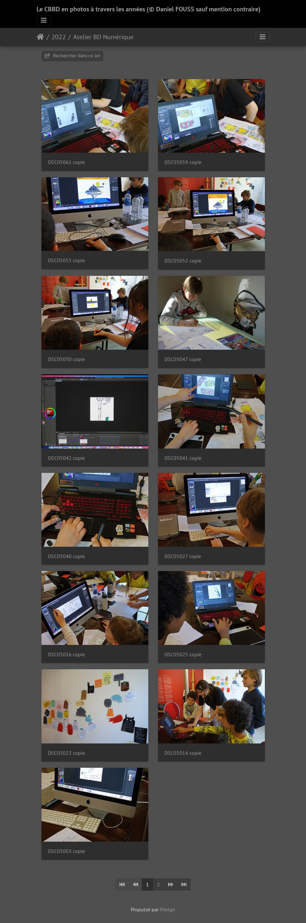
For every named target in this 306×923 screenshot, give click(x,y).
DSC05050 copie (66, 359)
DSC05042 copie (66, 458)
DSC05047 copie (182, 359)
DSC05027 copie (182, 556)
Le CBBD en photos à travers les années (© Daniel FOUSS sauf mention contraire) (149, 9)
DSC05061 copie (66, 162)
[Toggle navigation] (44, 20)
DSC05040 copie (66, 556)
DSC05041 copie (182, 458)
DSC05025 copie (182, 654)
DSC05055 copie (66, 260)
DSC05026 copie (66, 654)
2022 (58, 37)
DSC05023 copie (66, 753)
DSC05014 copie (182, 753)
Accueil (40, 37)
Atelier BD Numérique (103, 37)
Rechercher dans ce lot (72, 56)
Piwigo (167, 909)
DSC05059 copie (182, 162)
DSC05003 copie (66, 851)
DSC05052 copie (182, 261)
